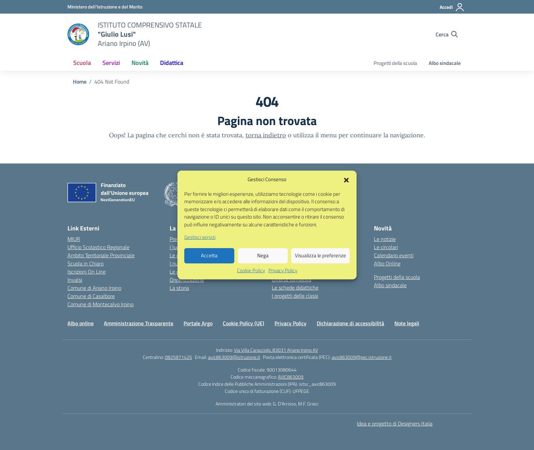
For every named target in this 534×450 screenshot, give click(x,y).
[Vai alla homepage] (78, 34)
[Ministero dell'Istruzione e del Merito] (104, 6)
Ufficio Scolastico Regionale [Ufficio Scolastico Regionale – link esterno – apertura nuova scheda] (98, 247)
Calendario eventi (393, 255)
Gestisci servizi (200, 245)
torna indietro (266, 135)
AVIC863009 (290, 376)
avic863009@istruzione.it (234, 357)
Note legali (406, 323)
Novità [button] (139, 62)
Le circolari (386, 247)
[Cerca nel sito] (447, 34)
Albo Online (387, 263)
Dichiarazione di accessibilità (350, 323)
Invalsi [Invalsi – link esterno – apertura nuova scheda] (74, 280)
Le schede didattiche (295, 287)
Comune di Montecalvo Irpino (100, 304)
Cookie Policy (251, 278)
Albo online (80, 323)
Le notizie (385, 239)
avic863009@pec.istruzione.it (362, 357)
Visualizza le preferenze (320, 263)
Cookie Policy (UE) (243, 323)
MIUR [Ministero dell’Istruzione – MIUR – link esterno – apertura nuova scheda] (73, 239)
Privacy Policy (282, 278)
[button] (346, 187)
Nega (263, 263)
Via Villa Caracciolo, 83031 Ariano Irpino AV (276, 349)
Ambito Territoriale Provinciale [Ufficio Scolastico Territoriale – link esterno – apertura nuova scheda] (101, 255)
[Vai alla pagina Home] (80, 81)
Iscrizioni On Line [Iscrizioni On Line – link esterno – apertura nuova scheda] (86, 271)
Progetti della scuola (395, 63)
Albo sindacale (445, 63)
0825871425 (178, 357)
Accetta (209, 263)
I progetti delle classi (295, 296)
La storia (179, 288)
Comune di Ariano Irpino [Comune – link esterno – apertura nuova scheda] (94, 288)
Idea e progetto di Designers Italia (395, 423)
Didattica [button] (171, 62)
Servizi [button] (111, 62)
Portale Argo (198, 323)
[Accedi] (452, 7)
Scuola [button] (82, 62)
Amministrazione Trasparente (138, 323)
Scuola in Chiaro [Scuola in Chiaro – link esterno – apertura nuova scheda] (85, 263)
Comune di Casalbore (91, 296)
